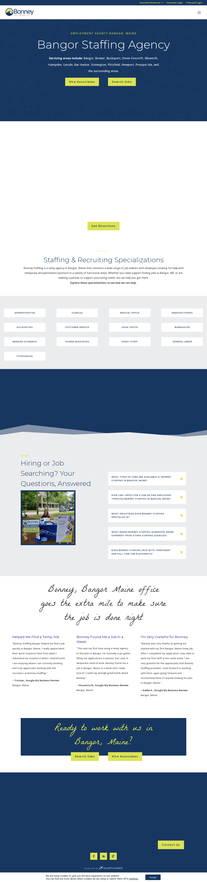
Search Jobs (122, 81)
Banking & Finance (25, 341)
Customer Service (77, 327)
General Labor (182, 341)
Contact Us (171, 844)
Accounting (25, 327)
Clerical (77, 313)
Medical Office (130, 313)
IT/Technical (24, 356)
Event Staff (130, 341)
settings (132, 878)
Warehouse (182, 327)
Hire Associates (82, 81)
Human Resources (77, 341)
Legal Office (129, 327)
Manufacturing (182, 313)
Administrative (25, 313)
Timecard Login (194, 3)
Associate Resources (150, 3)
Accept (153, 876)
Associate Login (175, 3)
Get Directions (103, 226)
